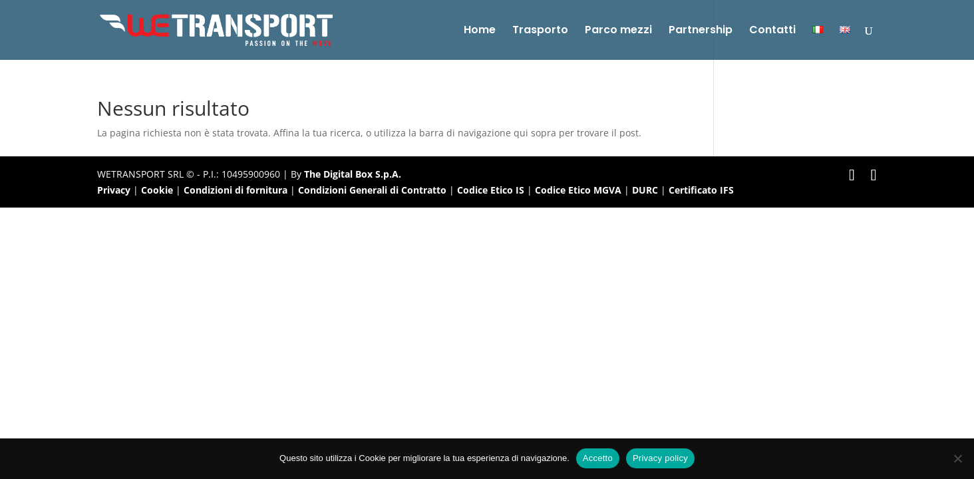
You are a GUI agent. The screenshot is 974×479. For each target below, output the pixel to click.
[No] (957, 458)
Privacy (113, 190)
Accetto (598, 458)
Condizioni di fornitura (235, 190)
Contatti (772, 31)
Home (480, 31)
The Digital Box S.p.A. (352, 174)
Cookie (157, 190)
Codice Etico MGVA (578, 190)
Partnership (700, 31)
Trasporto (540, 31)
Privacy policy (660, 458)
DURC (645, 190)
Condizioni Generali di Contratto (372, 190)
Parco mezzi (618, 31)
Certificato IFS (701, 190)
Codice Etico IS (490, 190)
